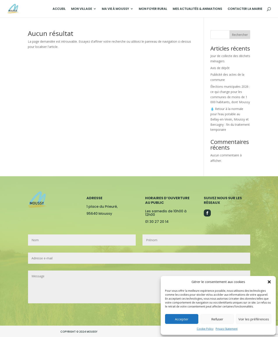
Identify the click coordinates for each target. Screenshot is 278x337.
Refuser (217, 319)
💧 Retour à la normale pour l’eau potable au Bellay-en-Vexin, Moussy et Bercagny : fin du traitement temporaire (230, 119)
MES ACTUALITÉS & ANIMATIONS (197, 9)
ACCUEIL (59, 9)
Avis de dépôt (220, 68)
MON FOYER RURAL (153, 9)
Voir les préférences (253, 319)
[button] (269, 282)
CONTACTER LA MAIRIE (245, 9)
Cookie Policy (205, 329)
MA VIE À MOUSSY (115, 9)
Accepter (181, 319)
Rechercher (240, 35)
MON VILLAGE (81, 9)
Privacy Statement (227, 329)
